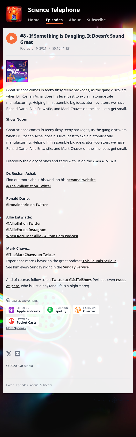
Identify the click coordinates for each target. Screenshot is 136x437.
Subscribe (96, 20)
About (75, 20)
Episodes (54, 20)
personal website (81, 179)
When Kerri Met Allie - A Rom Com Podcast (42, 236)
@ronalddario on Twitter (27, 204)
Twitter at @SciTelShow (71, 279)
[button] (11, 38)
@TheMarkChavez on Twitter (30, 254)
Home (33, 20)
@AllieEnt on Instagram (26, 229)
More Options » (16, 328)
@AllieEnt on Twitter (23, 223)
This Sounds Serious (99, 260)
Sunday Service (76, 267)
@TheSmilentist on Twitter (28, 186)
